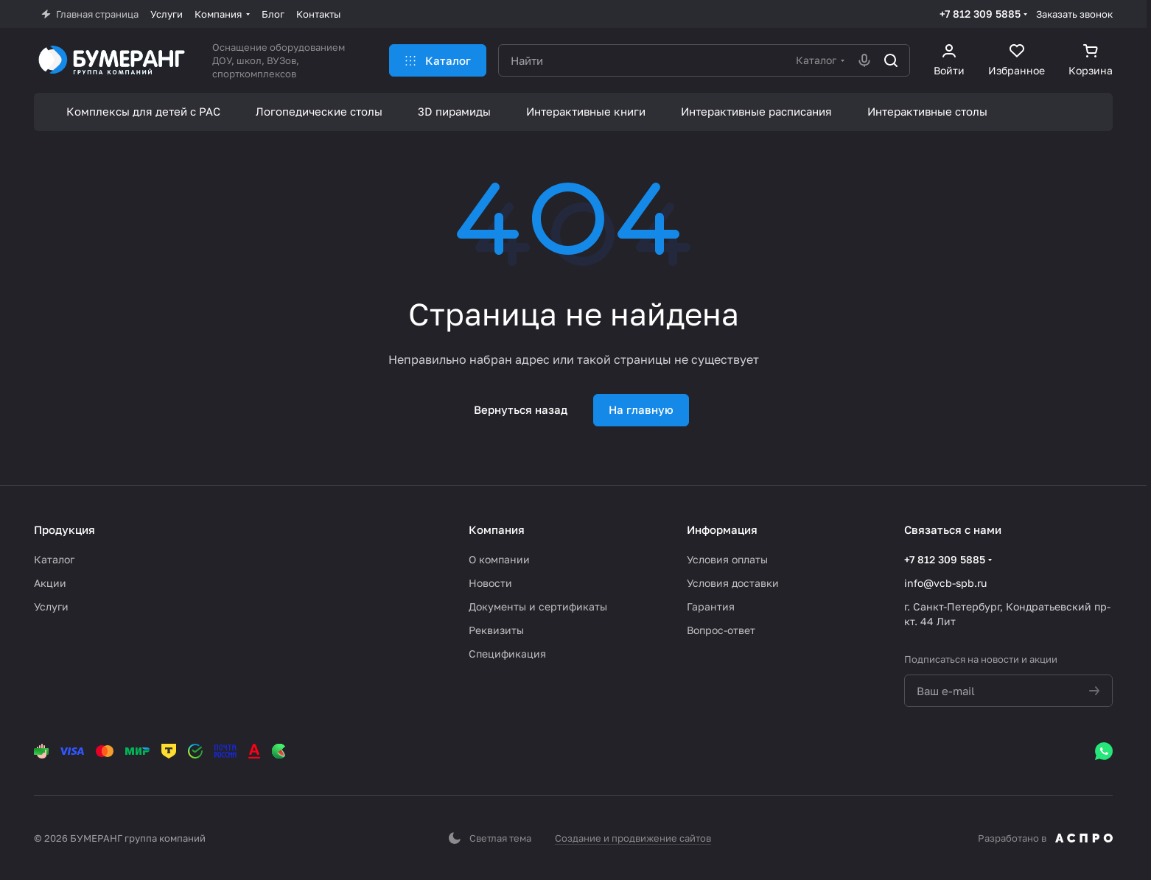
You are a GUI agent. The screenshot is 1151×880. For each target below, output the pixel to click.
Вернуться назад (520, 409)
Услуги (51, 606)
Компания (497, 529)
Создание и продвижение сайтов (633, 838)
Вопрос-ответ (721, 630)
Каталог (54, 559)
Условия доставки (733, 583)
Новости (490, 583)
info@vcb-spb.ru (945, 583)
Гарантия (711, 606)
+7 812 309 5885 (980, 13)
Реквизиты (496, 630)
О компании (499, 559)
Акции (50, 583)
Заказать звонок (1074, 14)
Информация (722, 529)
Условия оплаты (727, 559)
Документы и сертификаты (538, 606)
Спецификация (507, 653)
